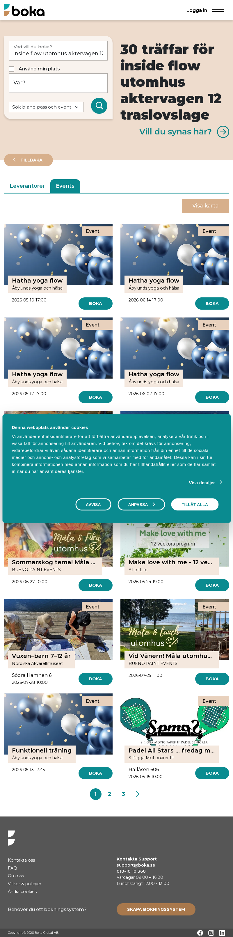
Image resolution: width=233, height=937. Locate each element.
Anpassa (141, 504)
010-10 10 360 (131, 871)
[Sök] (99, 106)
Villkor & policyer (24, 883)
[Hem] (24, 10)
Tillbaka (30, 160)
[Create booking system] (156, 909)
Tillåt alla (195, 504)
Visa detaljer (202, 482)
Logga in (196, 10)
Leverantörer (27, 186)
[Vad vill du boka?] (58, 50)
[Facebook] (200, 933)
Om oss (16, 876)
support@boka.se (136, 865)
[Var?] (58, 83)
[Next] (137, 794)
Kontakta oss (21, 860)
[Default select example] (46, 107)
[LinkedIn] (222, 933)
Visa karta (205, 206)
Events (65, 186)
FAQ (12, 868)
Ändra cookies (22, 891)
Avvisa (93, 504)
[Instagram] (211, 933)
